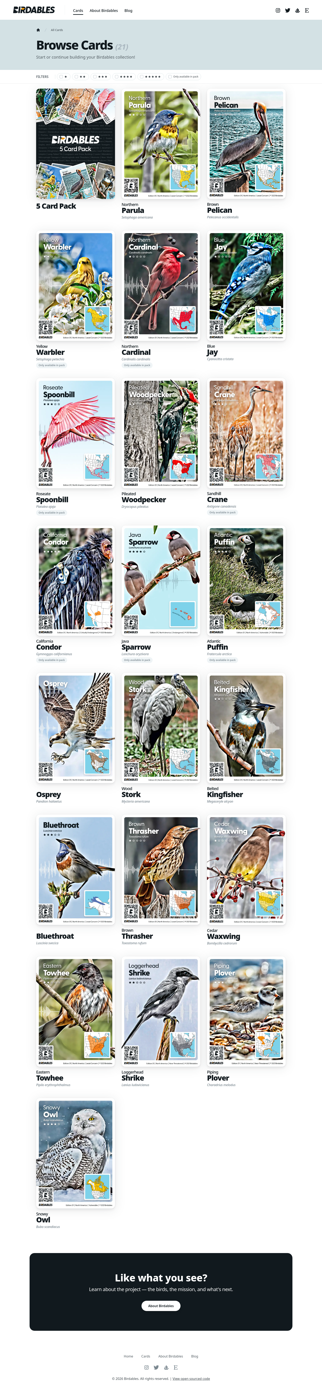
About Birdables (104, 10)
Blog (128, 10)
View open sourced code (191, 1378)
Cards (78, 10)
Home (128, 1356)
